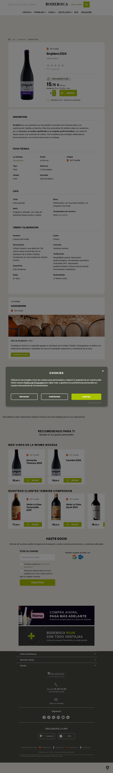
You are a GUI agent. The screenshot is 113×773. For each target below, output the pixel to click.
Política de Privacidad (34, 382)
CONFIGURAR (56, 397)
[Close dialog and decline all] (103, 370)
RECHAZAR (25, 397)
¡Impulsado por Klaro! (94, 403)
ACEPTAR (88, 397)
